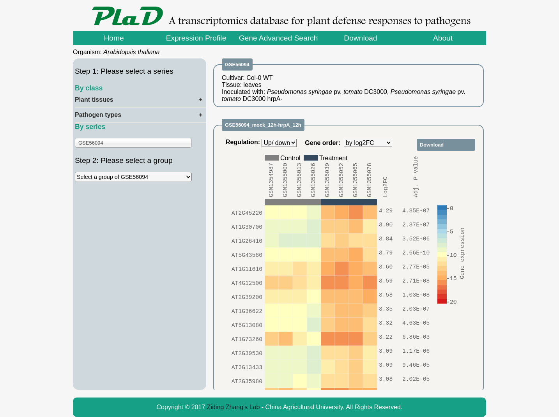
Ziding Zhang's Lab (233, 407)
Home (114, 38)
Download (360, 38)
